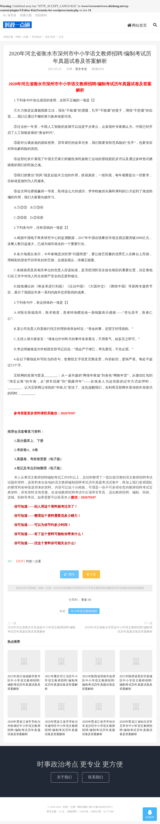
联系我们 (95, 780)
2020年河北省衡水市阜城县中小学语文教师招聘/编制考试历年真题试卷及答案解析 (41, 632)
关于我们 (64, 780)
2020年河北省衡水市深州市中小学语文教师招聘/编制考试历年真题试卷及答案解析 (98, 590)
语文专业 (50, 40)
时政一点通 (17, 27)
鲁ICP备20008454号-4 (100, 809)
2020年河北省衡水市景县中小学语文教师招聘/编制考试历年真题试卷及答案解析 (118, 632)
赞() (69, 577)
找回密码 (41, 17)
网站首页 (137, 28)
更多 (84, 602)
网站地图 (82, 809)
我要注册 (26, 17)
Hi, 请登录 (9, 17)
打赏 (91, 577)
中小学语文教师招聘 (84, 614)
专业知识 (37, 40)
